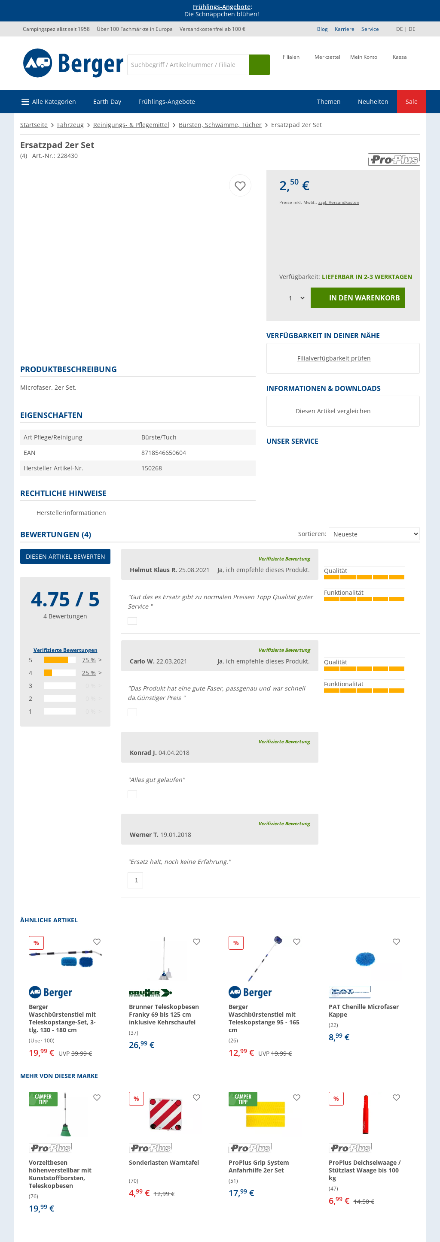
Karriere (344, 29)
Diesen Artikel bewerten (65, 556)
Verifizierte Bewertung (284, 558)
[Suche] (188, 65)
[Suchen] (259, 65)
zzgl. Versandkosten (338, 202)
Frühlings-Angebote (222, 7)
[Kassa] (400, 64)
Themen (329, 101)
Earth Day (107, 101)
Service (370, 29)
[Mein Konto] (363, 64)
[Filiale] (291, 64)
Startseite (34, 125)
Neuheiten (373, 101)
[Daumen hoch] (132, 621)
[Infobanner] (221, 10)
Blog (322, 29)
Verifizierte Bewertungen (66, 650)
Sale (412, 101)
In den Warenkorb (358, 298)
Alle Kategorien (54, 101)
